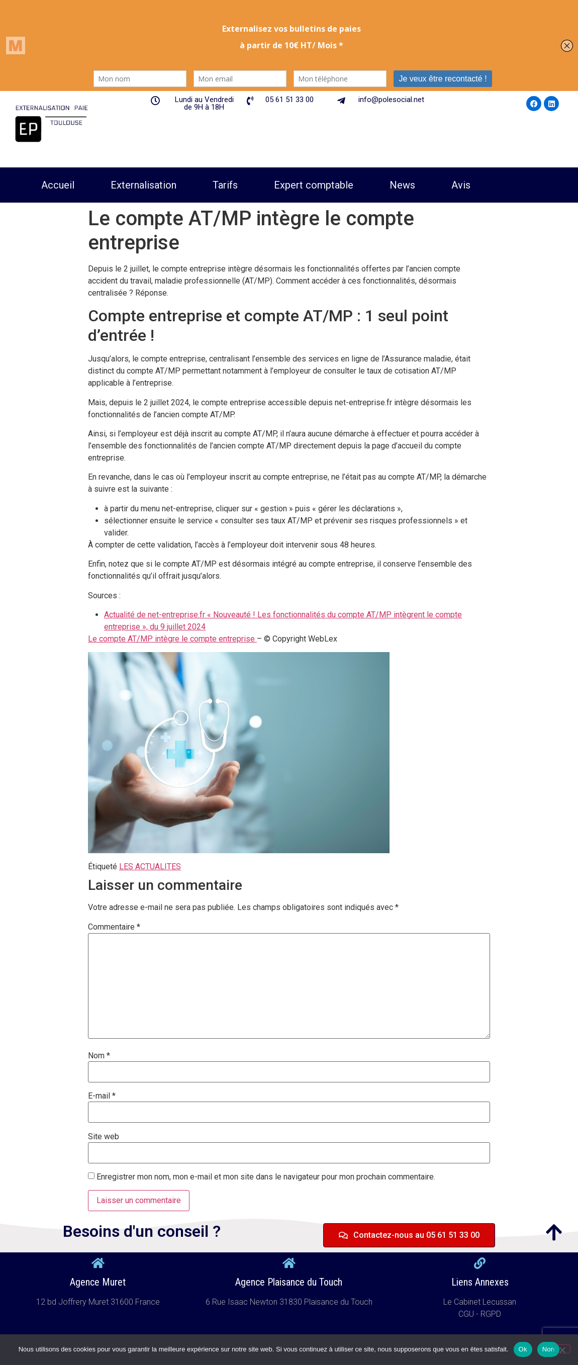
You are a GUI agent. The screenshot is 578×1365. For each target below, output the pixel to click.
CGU (467, 1314)
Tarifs (225, 185)
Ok (523, 1349)
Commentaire (114, 927)
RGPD (490, 1314)
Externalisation (143, 185)
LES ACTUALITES (150, 866)
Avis (460, 185)
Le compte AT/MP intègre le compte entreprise (172, 639)
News (402, 185)
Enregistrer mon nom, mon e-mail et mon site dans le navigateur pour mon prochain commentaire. (266, 1177)
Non (548, 1349)
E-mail (102, 1096)
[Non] (561, 1348)
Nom (99, 1056)
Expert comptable (313, 185)
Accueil (57, 185)
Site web (103, 1137)
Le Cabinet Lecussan (479, 1302)
